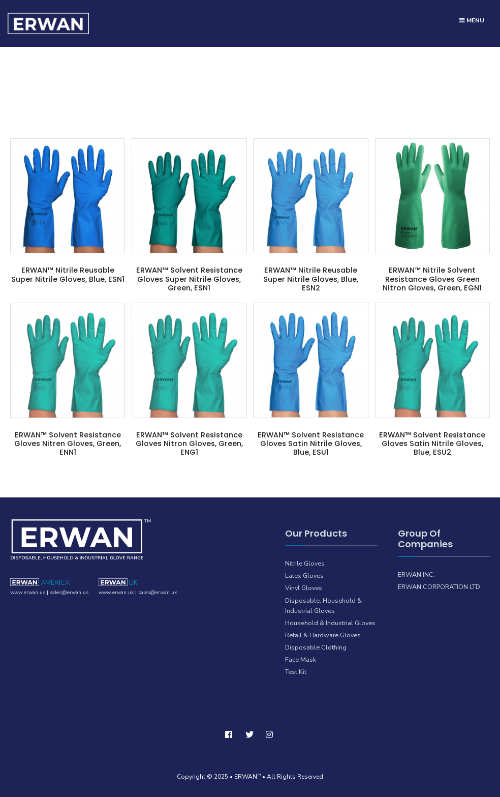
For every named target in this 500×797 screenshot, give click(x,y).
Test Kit (295, 671)
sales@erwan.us (69, 592)
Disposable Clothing (316, 647)
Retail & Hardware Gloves (323, 635)
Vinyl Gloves (303, 588)
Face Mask (300, 659)
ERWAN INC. (416, 574)
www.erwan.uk (116, 592)
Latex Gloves (304, 575)
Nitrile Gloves (305, 563)
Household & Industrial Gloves (330, 622)
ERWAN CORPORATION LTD (439, 586)
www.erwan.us (27, 592)
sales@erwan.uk (157, 592)
